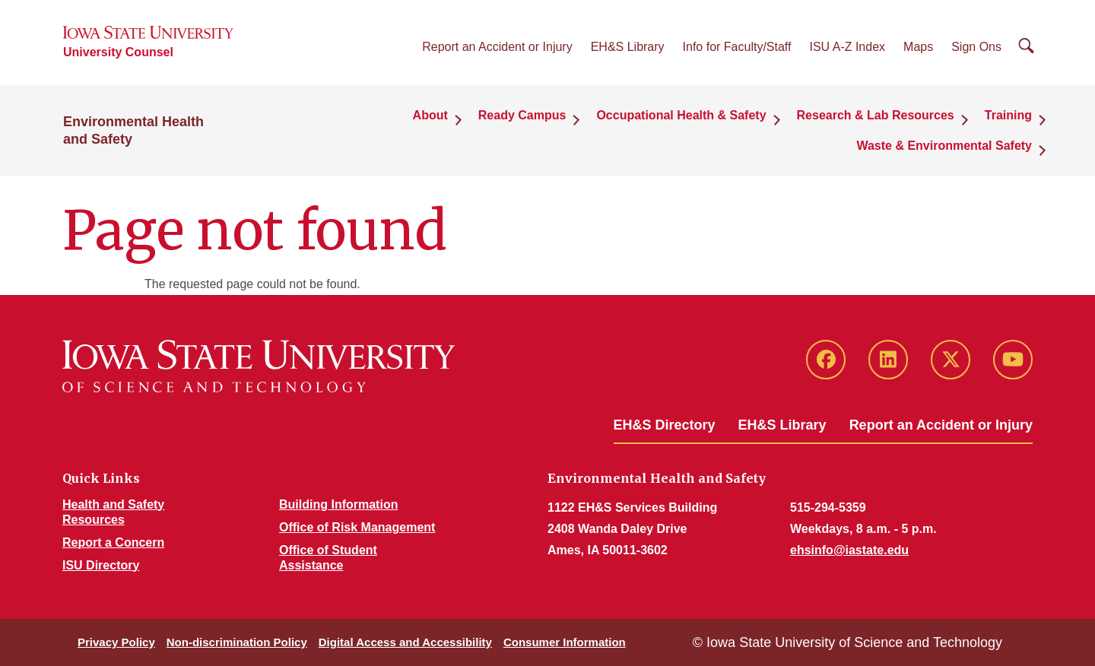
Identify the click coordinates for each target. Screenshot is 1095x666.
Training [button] (1008, 115)
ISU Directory (100, 565)
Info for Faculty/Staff (737, 46)
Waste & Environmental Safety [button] (944, 145)
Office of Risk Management (357, 527)
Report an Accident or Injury (497, 46)
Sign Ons (976, 46)
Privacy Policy (116, 642)
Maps (918, 46)
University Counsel (118, 52)
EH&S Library (628, 46)
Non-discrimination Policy (237, 642)
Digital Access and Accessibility (405, 642)
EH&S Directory (665, 425)
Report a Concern (113, 542)
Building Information (338, 504)
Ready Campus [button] (522, 115)
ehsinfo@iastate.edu (849, 550)
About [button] (430, 115)
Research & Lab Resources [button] (875, 115)
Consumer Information (564, 642)
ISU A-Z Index (847, 46)
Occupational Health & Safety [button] (681, 115)
